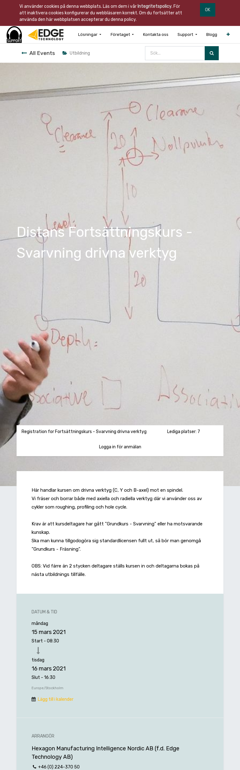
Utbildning (76, 53)
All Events (38, 53)
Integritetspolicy (155, 6)
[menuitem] (155, 34)
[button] (228, 34)
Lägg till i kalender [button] (55, 699)
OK (207, 9)
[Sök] (212, 53)
